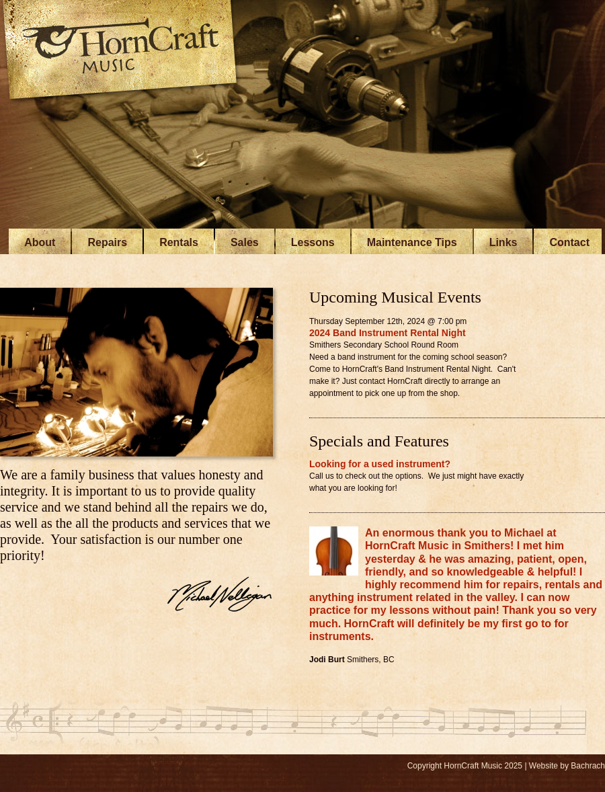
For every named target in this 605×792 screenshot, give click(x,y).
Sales (245, 242)
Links (503, 242)
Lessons (313, 242)
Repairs (107, 242)
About (39, 242)
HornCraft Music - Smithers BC (121, 52)
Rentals (178, 242)
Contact (569, 242)
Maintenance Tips (412, 242)
